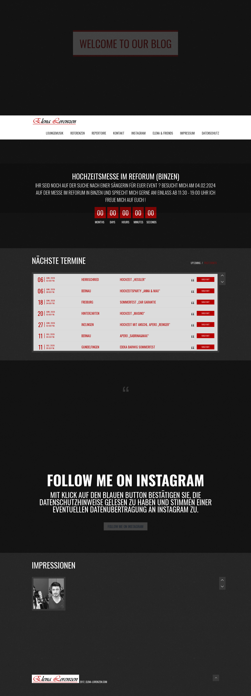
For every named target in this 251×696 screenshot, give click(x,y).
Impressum (187, 133)
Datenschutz (210, 133)
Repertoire (99, 133)
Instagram (138, 133)
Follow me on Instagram (125, 526)
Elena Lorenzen (56, 121)
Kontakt (118, 133)
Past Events (210, 263)
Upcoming (196, 263)
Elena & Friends (163, 133)
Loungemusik (54, 133)
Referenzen (77, 133)
